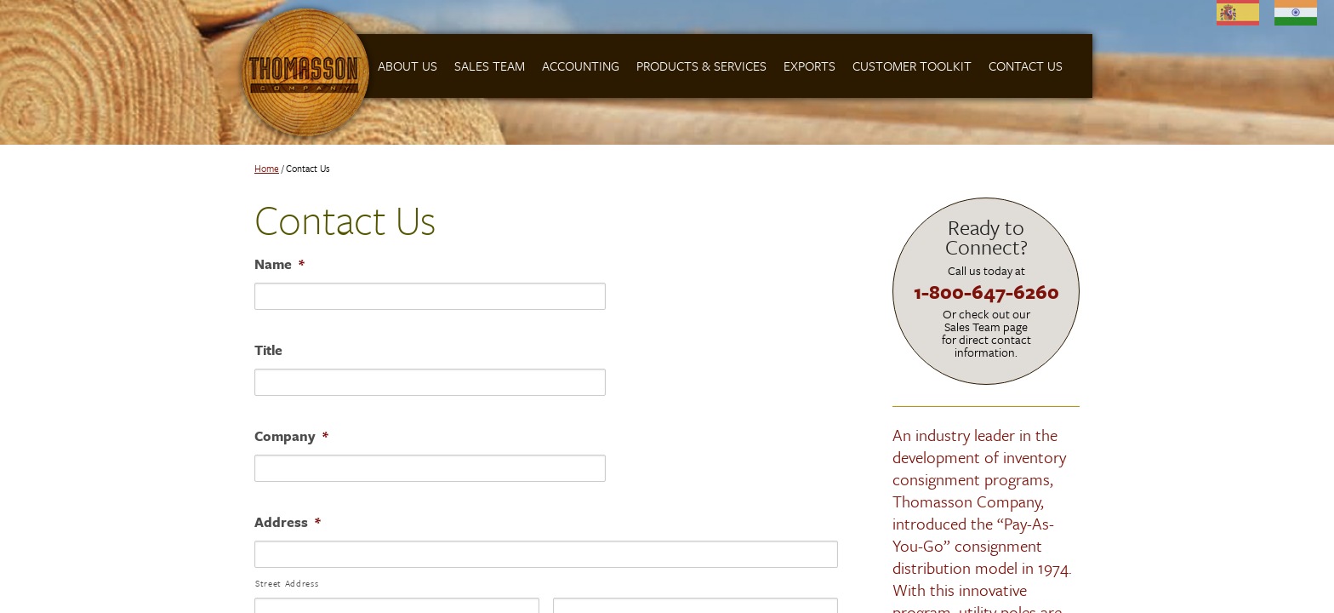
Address (287, 522)
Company (291, 436)
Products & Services (701, 65)
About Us (407, 65)
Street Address (286, 584)
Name (279, 264)
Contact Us (1026, 65)
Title (268, 350)
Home (266, 168)
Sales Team (489, 65)
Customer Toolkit (912, 65)
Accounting (580, 65)
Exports (809, 65)
